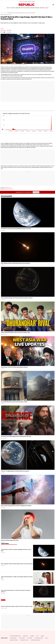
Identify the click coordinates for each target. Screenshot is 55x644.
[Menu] (53, 4)
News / (2, 12)
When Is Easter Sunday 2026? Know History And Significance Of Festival (16, 505)
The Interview (29, 638)
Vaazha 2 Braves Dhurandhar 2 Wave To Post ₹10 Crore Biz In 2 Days (15, 332)
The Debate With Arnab (39, 638)
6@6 (37, 636)
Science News (3, 230)
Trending (42, 636)
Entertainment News (4, 334)
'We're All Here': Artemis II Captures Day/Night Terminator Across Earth (16, 228)
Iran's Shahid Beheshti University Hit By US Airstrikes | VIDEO (14, 402)
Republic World (22, 1)
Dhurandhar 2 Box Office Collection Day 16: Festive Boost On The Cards (16, 436)
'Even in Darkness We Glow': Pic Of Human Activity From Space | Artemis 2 (17, 298)
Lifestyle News (3, 507)
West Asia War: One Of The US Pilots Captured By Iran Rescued (14, 367)
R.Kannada (33, 1)
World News (3, 403)
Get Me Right (25, 636)
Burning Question (13, 638)
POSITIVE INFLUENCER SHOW (15, 636)
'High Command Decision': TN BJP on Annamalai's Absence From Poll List (16, 577)
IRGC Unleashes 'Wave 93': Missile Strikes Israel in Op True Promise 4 (15, 263)
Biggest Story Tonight (14, 640)
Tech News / (5, 12)
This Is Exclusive (22, 638)
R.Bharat (26, 1)
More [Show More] (47, 7)
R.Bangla (29, 1)
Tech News (3, 30)
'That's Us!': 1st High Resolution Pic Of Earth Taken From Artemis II (15, 471)
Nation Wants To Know (24, 640)
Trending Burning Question (35, 640)
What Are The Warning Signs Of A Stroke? (10, 540)
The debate (32, 636)
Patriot (46, 638)
